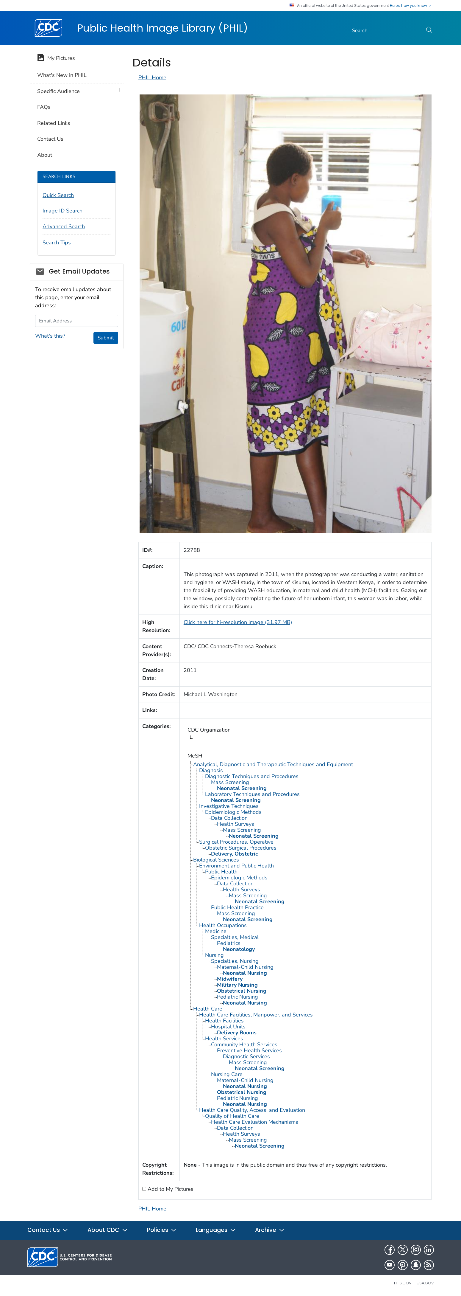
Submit (106, 337)
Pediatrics (228, 943)
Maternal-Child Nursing (245, 967)
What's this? (50, 335)
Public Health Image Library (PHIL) (162, 28)
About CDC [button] (107, 1230)
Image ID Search (62, 210)
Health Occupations (223, 925)
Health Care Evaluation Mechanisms (254, 1122)
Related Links (53, 123)
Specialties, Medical (235, 937)
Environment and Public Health (236, 865)
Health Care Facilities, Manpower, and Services (256, 1014)
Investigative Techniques (229, 806)
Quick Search (58, 195)
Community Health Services (244, 1044)
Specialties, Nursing (235, 961)
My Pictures (56, 58)
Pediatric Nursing (237, 996)
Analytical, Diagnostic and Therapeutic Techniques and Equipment (273, 764)
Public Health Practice (237, 907)
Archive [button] (270, 1230)
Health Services (224, 1038)
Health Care (207, 1008)
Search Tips (57, 242)
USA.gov (425, 1283)
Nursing (214, 955)
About (44, 155)
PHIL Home (152, 77)
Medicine (215, 931)
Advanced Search (64, 226)
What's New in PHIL (62, 75)
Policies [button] (162, 1230)
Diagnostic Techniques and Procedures (252, 776)
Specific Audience (58, 91)
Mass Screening (230, 782)
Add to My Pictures (169, 1189)
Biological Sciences (216, 859)
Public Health (221, 871)
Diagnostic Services (246, 1056)
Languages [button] (216, 1230)
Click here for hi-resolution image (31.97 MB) (238, 622)
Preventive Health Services (249, 1050)
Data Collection (229, 818)
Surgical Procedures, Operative (236, 841)
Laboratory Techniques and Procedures (252, 794)
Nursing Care (227, 1074)
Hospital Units (228, 1026)
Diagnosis (211, 770)
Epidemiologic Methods (233, 812)
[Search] (385, 30)
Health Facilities (224, 1020)
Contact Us (50, 138)
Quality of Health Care (232, 1116)
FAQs (44, 107)
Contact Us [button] (47, 1230)
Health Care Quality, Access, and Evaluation (252, 1110)
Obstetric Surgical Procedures (240, 847)
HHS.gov (403, 1283)
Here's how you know (411, 6)
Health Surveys (235, 824)
